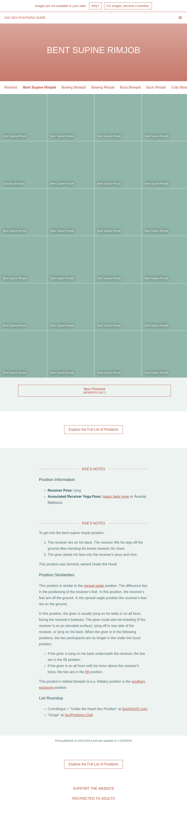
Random (10, 87)
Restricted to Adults (93, 798)
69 (87, 672)
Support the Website (93, 788)
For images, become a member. (128, 6)
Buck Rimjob (156, 87)
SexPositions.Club (79, 715)
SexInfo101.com (135, 709)
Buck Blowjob (130, 87)
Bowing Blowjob (73, 87)
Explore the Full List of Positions (93, 429)
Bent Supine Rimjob (39, 87)
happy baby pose (116, 496)
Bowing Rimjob (103, 87)
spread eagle (94, 586)
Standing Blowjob (13, 183)
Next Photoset (95, 389)
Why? (95, 6)
